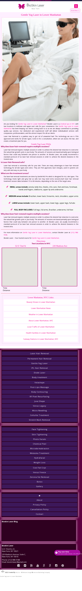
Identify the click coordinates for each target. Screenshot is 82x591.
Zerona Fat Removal (39, 477)
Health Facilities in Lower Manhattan (41, 333)
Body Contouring (39, 392)
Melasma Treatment (39, 453)
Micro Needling (39, 410)
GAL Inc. (18, 572)
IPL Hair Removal (39, 368)
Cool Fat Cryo (39, 468)
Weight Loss (40, 462)
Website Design (27, 572)
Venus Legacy (39, 406)
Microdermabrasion (39, 448)
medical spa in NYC (68, 124)
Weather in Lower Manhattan (41, 314)
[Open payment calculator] (67, 553)
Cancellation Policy (39, 509)
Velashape (40, 382)
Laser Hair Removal (39, 353)
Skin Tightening (39, 434)
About (40, 500)
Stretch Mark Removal (39, 420)
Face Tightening (39, 429)
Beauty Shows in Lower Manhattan (41, 302)
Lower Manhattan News (41, 308)
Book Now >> (75, 10)
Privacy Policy (39, 505)
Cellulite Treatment (39, 415)
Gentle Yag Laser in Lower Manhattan (32, 124)
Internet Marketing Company (41, 572)
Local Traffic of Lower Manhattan (40, 327)
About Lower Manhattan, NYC (41, 320)
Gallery (39, 486)
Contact (39, 514)
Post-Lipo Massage (39, 387)
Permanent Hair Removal (40, 359)
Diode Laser (39, 373)
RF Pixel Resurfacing (39, 396)
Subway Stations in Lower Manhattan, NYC (40, 339)
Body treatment (39, 377)
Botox (40, 482)
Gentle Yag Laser (39, 363)
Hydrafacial (39, 458)
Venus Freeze (39, 472)
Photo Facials (39, 439)
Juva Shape (39, 401)
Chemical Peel (39, 444)
